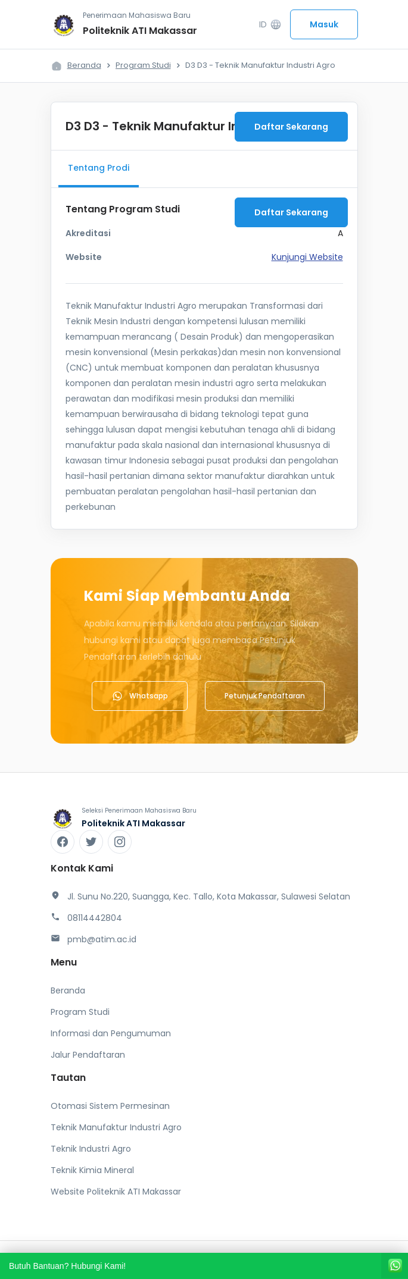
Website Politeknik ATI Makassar (116, 1192)
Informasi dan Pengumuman (111, 1033)
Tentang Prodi (98, 167)
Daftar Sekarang (291, 127)
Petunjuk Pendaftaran (265, 696)
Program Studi (143, 65)
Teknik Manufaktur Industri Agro (116, 1127)
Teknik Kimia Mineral (92, 1170)
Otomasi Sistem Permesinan (110, 1106)
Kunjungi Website (307, 257)
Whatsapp (139, 696)
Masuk (324, 24)
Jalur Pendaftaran (88, 1055)
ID (270, 24)
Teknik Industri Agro (91, 1149)
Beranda (84, 65)
